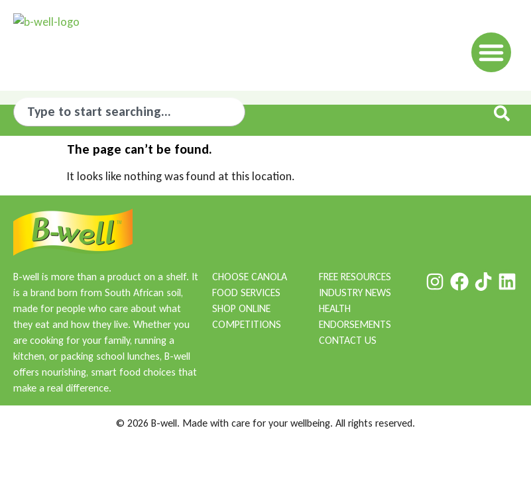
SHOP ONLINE (241, 308)
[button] (491, 46)
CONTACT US (348, 340)
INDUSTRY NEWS (355, 292)
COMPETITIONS (246, 324)
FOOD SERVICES (246, 292)
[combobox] (129, 112)
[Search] (504, 113)
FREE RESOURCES (355, 276)
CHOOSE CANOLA (249, 276)
